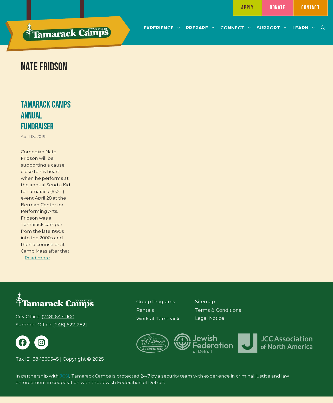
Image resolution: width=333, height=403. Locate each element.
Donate (277, 7)
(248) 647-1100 (58, 317)
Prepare (202, 28)
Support (273, 28)
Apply (247, 7)
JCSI (64, 376)
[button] (323, 28)
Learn (305, 28)
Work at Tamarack (158, 319)
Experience (163, 28)
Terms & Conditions (218, 310)
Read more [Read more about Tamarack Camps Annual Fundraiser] (37, 257)
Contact (310, 7)
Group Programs (155, 302)
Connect (237, 28)
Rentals (145, 310)
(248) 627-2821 (70, 325)
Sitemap (205, 302)
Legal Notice (209, 318)
